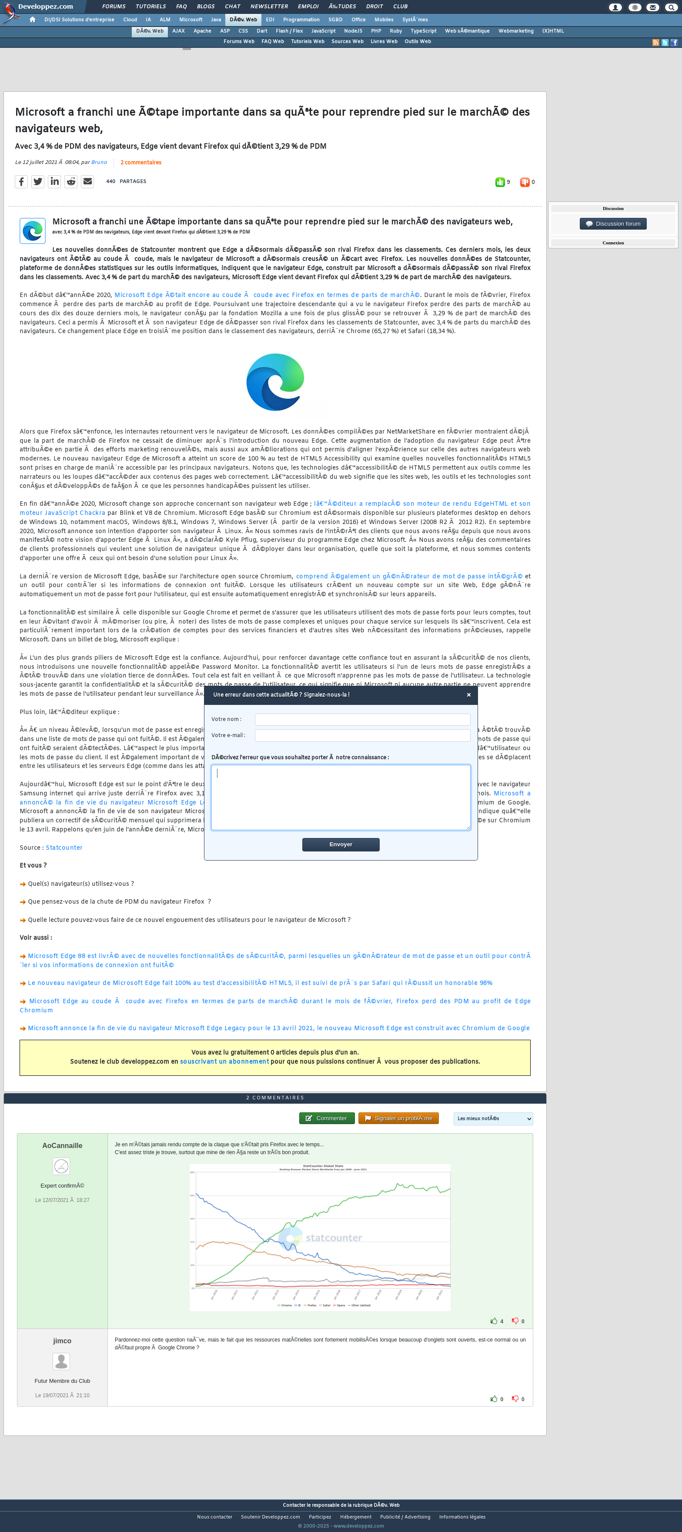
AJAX (178, 31)
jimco (62, 1357)
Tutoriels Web (307, 42)
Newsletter (269, 6)
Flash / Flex (289, 31)
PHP (376, 31)
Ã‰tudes (342, 6)
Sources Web (347, 42)
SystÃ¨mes (415, 20)
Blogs (205, 6)
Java (216, 20)
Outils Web (418, 42)
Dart (262, 31)
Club (400, 6)
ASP (225, 31)
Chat (232, 6)
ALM (165, 20)
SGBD (335, 20)
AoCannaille (62, 1162)
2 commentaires (140, 168)
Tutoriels (151, 6)
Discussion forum (613, 223)
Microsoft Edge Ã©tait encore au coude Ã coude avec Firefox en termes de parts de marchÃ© (267, 301)
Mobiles (384, 20)
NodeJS (353, 31)
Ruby (396, 31)
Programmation (301, 20)
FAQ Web (272, 42)
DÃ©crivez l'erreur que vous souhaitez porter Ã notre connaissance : (341, 792)
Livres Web (384, 42)
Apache (202, 31)
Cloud (130, 20)
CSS (243, 31)
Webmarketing (516, 31)
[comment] (341, 797)
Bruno (99, 167)
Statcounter (64, 853)
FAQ (181, 6)
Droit (374, 6)
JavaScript (323, 31)
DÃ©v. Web (243, 20)
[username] (363, 720)
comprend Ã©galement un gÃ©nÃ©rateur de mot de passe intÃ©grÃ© (408, 582)
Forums (113, 6)
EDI (270, 20)
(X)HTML (553, 31)
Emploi (308, 6)
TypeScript (423, 31)
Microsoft (190, 20)
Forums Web (239, 42)
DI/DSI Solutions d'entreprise (79, 20)
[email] (363, 735)
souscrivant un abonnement (224, 1067)
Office (358, 20)
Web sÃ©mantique (467, 31)
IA (148, 20)
